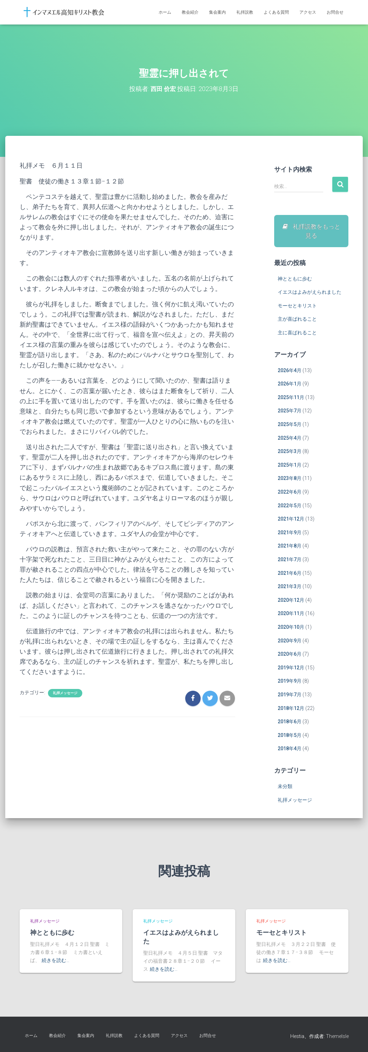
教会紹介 (190, 12)
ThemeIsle (337, 1036)
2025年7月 (289, 412)
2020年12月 (291, 601)
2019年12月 (291, 669)
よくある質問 (276, 12)
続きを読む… (55, 960)
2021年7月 (289, 561)
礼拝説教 (244, 12)
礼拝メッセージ (65, 693)
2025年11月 (291, 399)
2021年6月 (289, 574)
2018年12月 (291, 709)
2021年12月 (291, 520)
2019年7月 (289, 696)
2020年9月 (289, 642)
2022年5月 (289, 507)
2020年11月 (291, 615)
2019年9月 (289, 682)
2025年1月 (289, 466)
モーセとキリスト (297, 307)
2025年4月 (289, 439)
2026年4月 (289, 372)
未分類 (285, 787)
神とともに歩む (295, 280)
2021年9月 (289, 534)
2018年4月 (289, 750)
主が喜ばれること (297, 320)
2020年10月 (291, 628)
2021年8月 (289, 547)
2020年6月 (289, 655)
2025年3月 (289, 453)
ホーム (165, 12)
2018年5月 (289, 736)
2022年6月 (289, 493)
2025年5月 (289, 426)
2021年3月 (289, 588)
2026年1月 (289, 385)
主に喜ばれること (297, 334)
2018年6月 (289, 723)
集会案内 (217, 12)
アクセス (307, 12)
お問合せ (335, 12)
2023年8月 (289, 480)
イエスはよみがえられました (309, 294)
